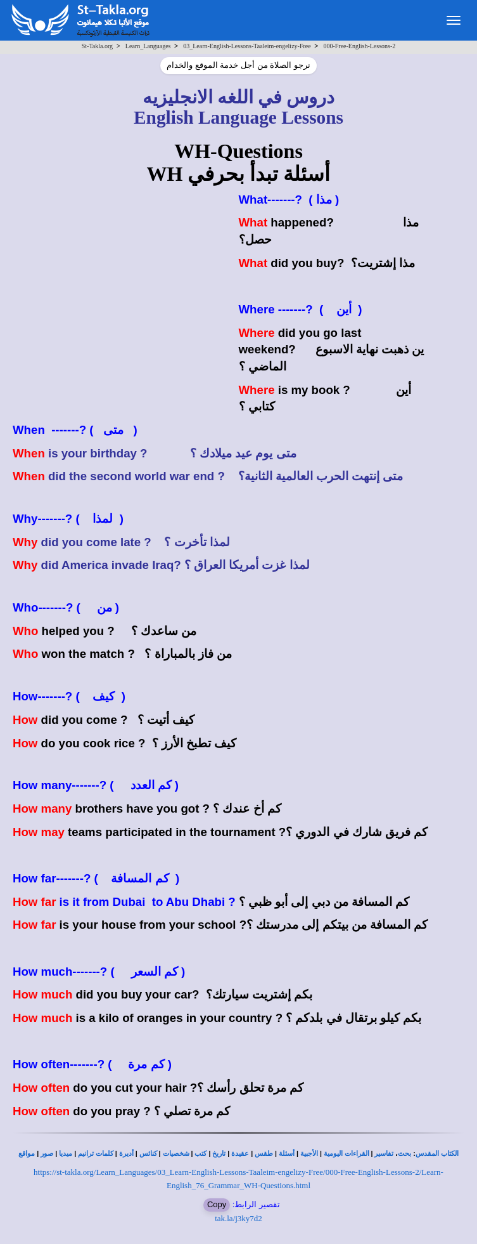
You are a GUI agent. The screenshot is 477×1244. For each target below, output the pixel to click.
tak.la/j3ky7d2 (238, 1218)
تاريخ (219, 1153)
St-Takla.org (97, 46)
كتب (200, 1153)
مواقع (26, 1153)
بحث (404, 1153)
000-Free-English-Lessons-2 (359, 46)
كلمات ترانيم (95, 1153)
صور (47, 1153)
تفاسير (383, 1153)
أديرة (126, 1153)
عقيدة (240, 1153)
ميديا (65, 1153)
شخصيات (176, 1153)
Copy (216, 1204)
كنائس (148, 1153)
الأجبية (309, 1153)
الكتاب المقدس (437, 1153)
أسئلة (287, 1153)
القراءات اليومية (346, 1153)
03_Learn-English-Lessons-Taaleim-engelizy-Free (246, 46)
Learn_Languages (148, 46)
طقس (264, 1153)
